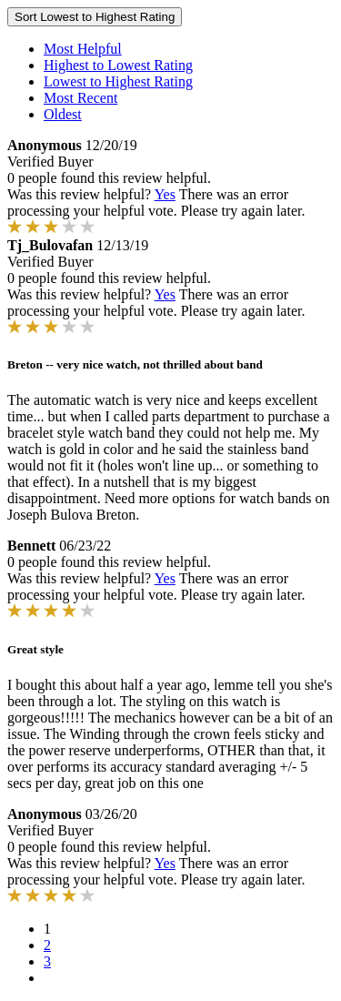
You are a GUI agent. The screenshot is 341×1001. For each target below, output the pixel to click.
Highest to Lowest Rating (118, 65)
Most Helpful (83, 48)
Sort (95, 17)
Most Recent (80, 98)
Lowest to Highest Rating (118, 81)
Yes (165, 194)
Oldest (63, 114)
